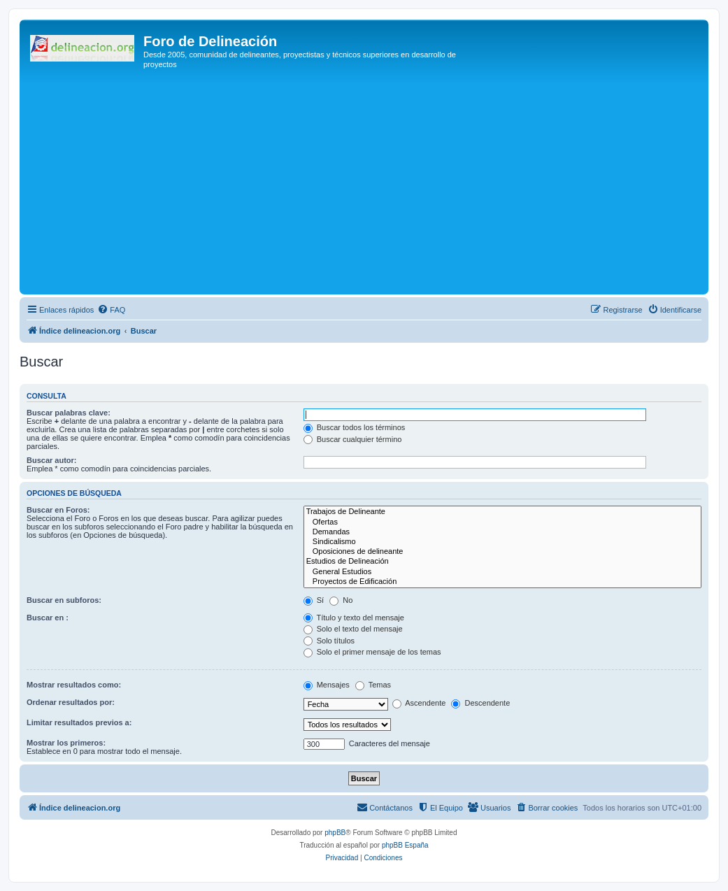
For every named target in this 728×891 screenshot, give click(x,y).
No (340, 600)
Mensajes (327, 684)
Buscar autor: (52, 460)
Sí (314, 600)
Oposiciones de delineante (502, 552)
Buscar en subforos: (64, 600)
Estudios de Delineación (502, 561)
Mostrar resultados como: (74, 684)
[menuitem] (111, 309)
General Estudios (502, 572)
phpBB (334, 832)
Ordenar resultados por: (71, 702)
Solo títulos (329, 640)
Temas (373, 684)
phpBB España (405, 845)
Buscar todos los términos (355, 427)
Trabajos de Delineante (502, 512)
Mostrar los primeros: (66, 743)
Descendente (480, 703)
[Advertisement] (375, 186)
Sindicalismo (502, 542)
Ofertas (502, 522)
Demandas (502, 532)
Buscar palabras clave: (68, 412)
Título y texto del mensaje (354, 617)
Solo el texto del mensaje (353, 629)
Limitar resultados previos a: (79, 722)
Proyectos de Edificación (502, 582)
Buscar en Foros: (58, 510)
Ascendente (419, 703)
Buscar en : (48, 617)
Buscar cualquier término (353, 439)
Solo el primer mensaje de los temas (372, 652)
